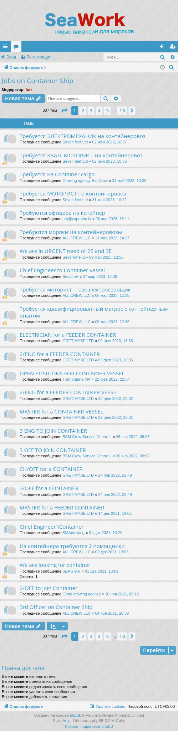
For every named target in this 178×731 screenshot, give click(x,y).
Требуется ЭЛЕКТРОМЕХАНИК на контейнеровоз (83, 135)
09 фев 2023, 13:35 (115, 360)
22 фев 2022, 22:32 (115, 398)
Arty (66, 721)
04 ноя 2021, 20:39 (112, 613)
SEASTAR (71, 571)
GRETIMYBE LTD (78, 341)
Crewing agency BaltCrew (85, 180)
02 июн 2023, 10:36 (109, 161)
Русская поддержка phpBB (89, 726)
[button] (64, 110)
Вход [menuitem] (163, 48)
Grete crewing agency (81, 594)
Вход (11, 57)
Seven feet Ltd (75, 142)
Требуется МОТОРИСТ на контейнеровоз (73, 193)
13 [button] (122, 110)
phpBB (76, 715)
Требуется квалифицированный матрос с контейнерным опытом (94, 312)
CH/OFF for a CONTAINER (51, 468)
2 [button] (82, 110)
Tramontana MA (76, 379)
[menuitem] (171, 67)
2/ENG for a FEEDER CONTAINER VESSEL (69, 392)
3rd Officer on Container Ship (56, 606)
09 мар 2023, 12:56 (106, 257)
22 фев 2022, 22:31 (115, 417)
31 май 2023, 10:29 (129, 180)
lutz (29, 89)
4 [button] (99, 110)
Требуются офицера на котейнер (62, 212)
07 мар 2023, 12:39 (100, 276)
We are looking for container (55, 564)
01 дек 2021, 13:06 (112, 552)
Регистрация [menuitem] (174, 48)
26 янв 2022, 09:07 (132, 437)
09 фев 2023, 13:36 (115, 341)
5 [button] (107, 110)
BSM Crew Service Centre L (87, 437)
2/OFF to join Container (48, 588)
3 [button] (91, 110)
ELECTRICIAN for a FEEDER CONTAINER (68, 334)
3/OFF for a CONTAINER (49, 488)
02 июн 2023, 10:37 (109, 142)
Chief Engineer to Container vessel (62, 270)
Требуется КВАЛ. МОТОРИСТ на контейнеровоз (81, 155)
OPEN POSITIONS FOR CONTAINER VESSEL (72, 373)
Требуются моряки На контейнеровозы (71, 231)
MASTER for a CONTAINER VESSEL (61, 411)
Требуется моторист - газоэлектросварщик (75, 289)
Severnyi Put (74, 257)
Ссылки (7, 48)
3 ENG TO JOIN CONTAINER (53, 430)
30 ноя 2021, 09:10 (122, 594)
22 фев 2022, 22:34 (112, 379)
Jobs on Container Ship (37, 80)
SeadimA (70, 276)
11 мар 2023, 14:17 (112, 238)
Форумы (17, 48)
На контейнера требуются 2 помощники (72, 545)
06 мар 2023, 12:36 (112, 322)
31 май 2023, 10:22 (109, 200)
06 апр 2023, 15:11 (112, 219)
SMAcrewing (73, 533)
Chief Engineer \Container (52, 526)
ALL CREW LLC (76, 238)
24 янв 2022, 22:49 (115, 475)
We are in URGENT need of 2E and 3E (66, 250)
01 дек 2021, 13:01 (101, 571)
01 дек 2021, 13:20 (105, 533)
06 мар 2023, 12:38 (112, 295)
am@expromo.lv (76, 219)
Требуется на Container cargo (57, 174)
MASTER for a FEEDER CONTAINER (62, 507)
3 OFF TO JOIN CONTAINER (53, 449)
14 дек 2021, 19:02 (115, 513)
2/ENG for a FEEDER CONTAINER (60, 353)
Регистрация (38, 57)
